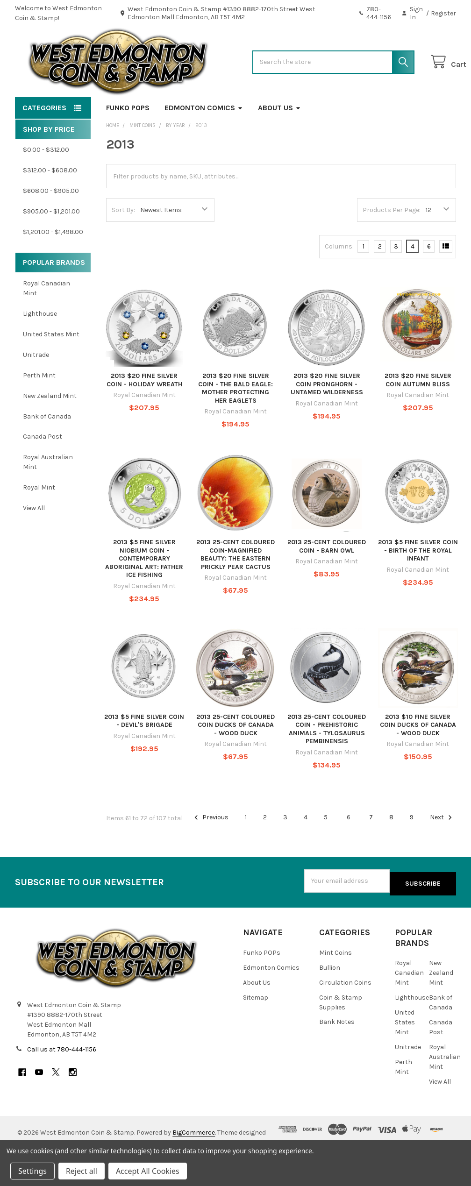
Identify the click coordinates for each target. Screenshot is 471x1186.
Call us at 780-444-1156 (61, 1076)
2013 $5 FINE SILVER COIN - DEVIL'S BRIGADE (144, 751)
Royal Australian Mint (48, 492)
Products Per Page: (392, 240)
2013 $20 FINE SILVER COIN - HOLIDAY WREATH (144, 410)
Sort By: (123, 240)
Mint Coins (335, 979)
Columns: (339, 276)
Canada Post (42, 466)
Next (442, 847)
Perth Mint (39, 405)
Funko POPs (128, 137)
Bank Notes (337, 1049)
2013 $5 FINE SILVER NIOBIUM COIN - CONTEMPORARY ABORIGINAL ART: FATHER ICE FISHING (144, 588)
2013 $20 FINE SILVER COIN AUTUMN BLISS (418, 410)
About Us (279, 137)
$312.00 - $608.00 (50, 200)
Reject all (81, 1171)
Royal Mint (39, 517)
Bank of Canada (47, 446)
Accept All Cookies (147, 1171)
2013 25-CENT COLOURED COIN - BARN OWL (326, 576)
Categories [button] (44, 137)
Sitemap (255, 1024)
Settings (32, 1171)
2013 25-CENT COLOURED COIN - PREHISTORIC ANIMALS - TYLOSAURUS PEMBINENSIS (326, 759)
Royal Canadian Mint (46, 318)
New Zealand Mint (50, 426)
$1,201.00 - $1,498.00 (53, 262)
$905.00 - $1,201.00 (51, 241)
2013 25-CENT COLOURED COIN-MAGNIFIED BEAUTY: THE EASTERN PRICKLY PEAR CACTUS (235, 584)
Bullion (329, 994)
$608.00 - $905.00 (51, 221)
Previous (210, 847)
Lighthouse (40, 344)
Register (443, 13)
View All (34, 538)
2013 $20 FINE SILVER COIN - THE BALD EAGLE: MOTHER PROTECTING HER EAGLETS (235, 418)
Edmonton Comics (203, 137)
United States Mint (51, 364)
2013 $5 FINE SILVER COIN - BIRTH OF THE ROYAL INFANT (418, 580)
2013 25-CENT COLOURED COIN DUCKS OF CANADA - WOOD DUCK (235, 755)
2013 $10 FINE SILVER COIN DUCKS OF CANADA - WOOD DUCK (418, 755)
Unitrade (36, 385)
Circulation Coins (345, 1009)
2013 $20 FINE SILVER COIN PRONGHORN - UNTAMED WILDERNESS (327, 414)
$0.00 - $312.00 (46, 180)
